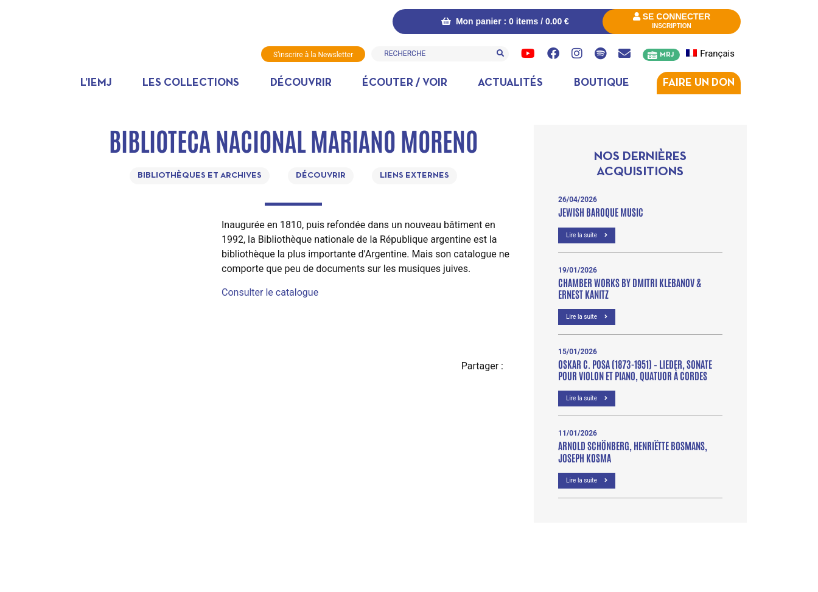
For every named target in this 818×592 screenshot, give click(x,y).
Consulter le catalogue (270, 292)
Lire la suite (586, 235)
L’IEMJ (96, 83)
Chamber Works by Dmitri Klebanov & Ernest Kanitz (629, 288)
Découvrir (301, 83)
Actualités (510, 83)
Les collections (190, 83)
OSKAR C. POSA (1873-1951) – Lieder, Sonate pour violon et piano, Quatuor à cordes (635, 369)
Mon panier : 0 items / (505, 21)
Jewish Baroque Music (600, 212)
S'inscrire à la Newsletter (313, 54)
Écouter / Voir (404, 83)
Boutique (601, 83)
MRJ (667, 55)
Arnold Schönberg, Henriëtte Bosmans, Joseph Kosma (632, 451)
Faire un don (699, 83)
